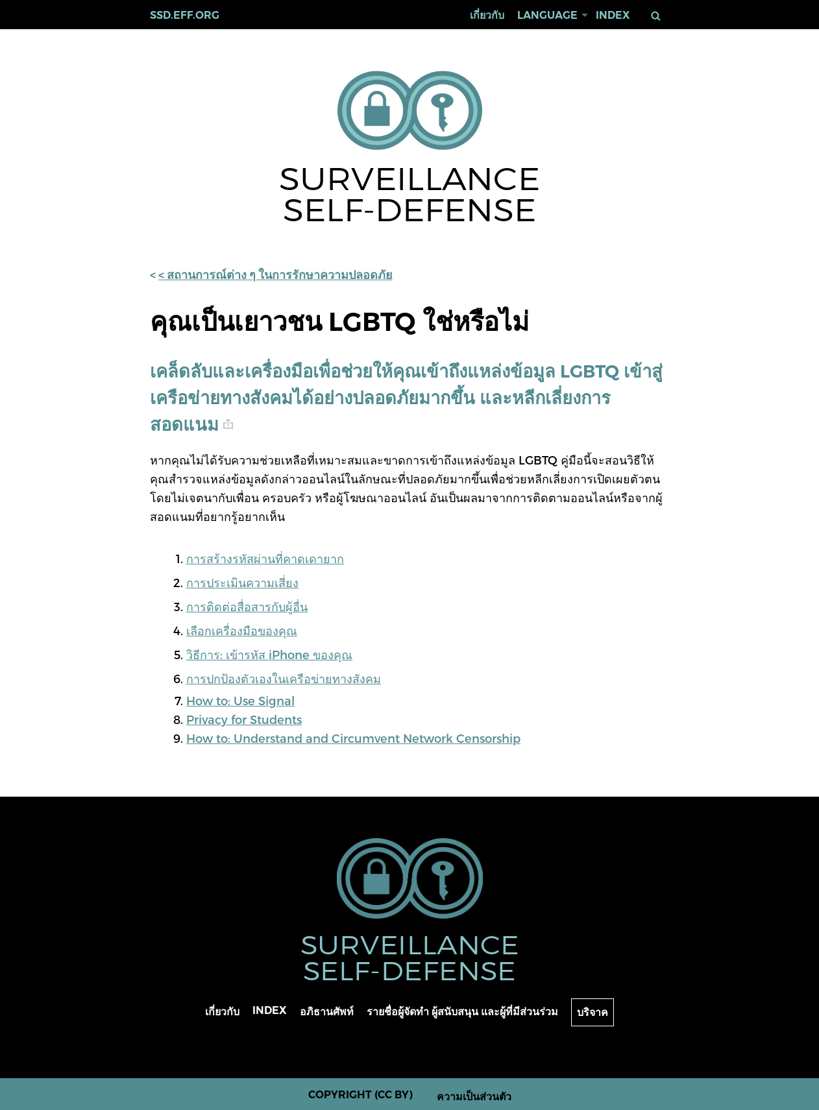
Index (613, 15)
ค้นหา (658, 16)
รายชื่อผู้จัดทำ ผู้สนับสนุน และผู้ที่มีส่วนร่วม (462, 1012)
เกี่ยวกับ (487, 15)
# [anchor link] (228, 424)
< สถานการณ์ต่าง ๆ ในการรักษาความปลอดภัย (275, 275)
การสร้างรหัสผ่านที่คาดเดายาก (265, 558)
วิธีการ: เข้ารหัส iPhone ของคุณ (269, 654)
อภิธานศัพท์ (327, 1012)
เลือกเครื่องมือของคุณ (241, 630)
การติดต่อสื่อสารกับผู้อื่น (247, 606)
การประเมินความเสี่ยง (242, 582)
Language (547, 15)
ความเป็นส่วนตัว (474, 1097)
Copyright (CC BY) (360, 1095)
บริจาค (592, 1012)
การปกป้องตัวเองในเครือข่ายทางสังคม (283, 678)
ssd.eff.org (184, 15)
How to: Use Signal (240, 700)
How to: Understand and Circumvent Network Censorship (353, 738)
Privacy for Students (244, 719)
